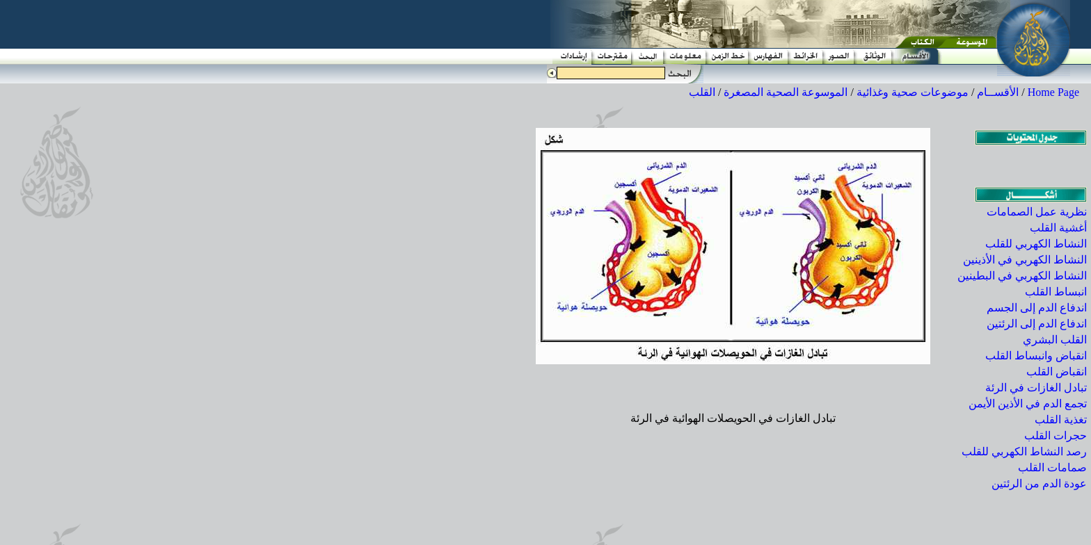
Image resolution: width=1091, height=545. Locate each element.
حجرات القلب (1055, 435)
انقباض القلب (1056, 371)
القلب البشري (1055, 339)
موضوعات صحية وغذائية (913, 92)
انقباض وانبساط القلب (1036, 355)
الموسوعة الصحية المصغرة (785, 92)
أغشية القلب (1058, 228)
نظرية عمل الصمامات (1037, 212)
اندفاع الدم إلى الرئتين (1037, 324)
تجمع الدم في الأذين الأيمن (1028, 403)
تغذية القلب (1061, 419)
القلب (702, 92)
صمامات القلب (1052, 467)
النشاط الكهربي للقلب (1036, 244)
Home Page (1053, 92)
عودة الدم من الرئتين (1039, 483)
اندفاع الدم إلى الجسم (1037, 308)
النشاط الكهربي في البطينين (1022, 276)
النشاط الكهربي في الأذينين (1025, 260)
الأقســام (998, 92)
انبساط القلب (1056, 292)
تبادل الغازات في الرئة (1036, 387)
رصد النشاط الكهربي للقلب (1024, 451)
